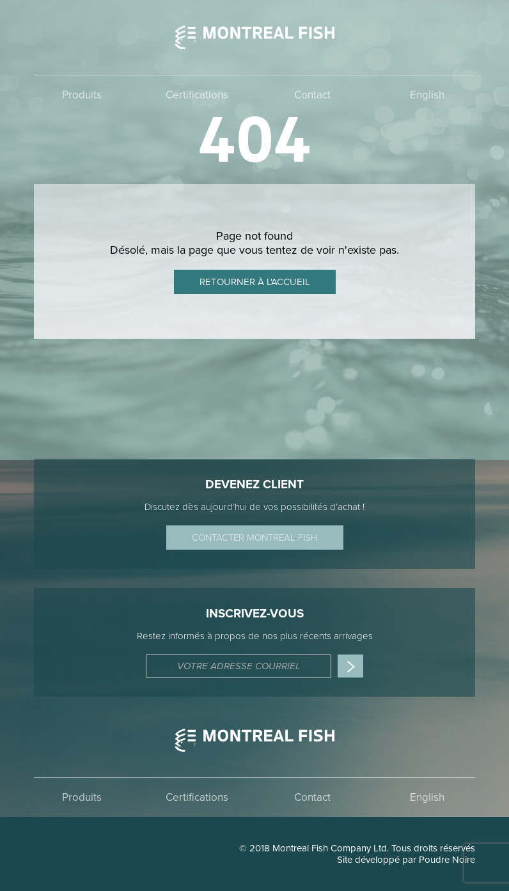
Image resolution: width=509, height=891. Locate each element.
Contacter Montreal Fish (255, 537)
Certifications (197, 95)
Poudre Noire (447, 859)
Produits (82, 95)
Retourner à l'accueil (255, 282)
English (427, 95)
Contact (312, 95)
